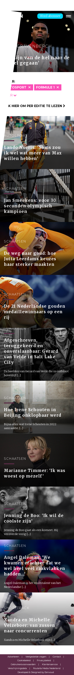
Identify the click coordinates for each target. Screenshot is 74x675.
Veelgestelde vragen (35, 656)
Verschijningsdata (17, 668)
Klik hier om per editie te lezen (34, 106)
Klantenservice (50, 664)
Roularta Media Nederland (46, 668)
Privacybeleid (44, 660)
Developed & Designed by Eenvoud (36, 672)
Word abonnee (50, 16)
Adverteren (13, 656)
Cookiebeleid (24, 660)
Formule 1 (45, 87)
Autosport (15, 87)
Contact (57, 656)
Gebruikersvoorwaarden (23, 664)
